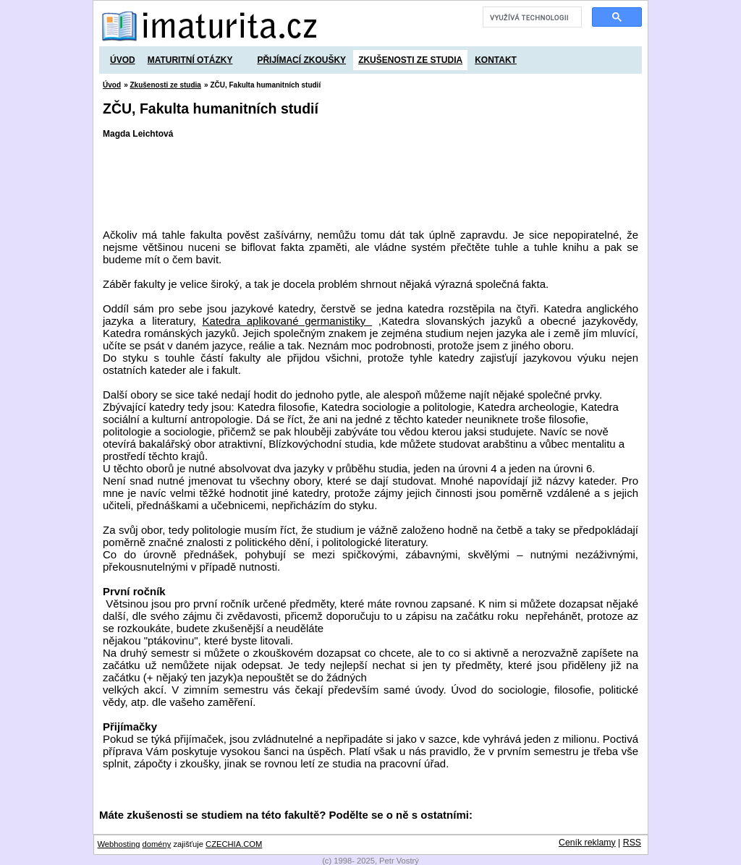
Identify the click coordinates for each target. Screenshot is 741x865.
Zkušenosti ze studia (410, 60)
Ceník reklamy (587, 843)
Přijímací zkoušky (301, 60)
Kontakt (496, 60)
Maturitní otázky (190, 60)
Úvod (122, 60)
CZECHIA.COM (234, 844)
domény (157, 844)
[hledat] (531, 17)
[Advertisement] (366, 183)
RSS (632, 843)
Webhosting (119, 844)
